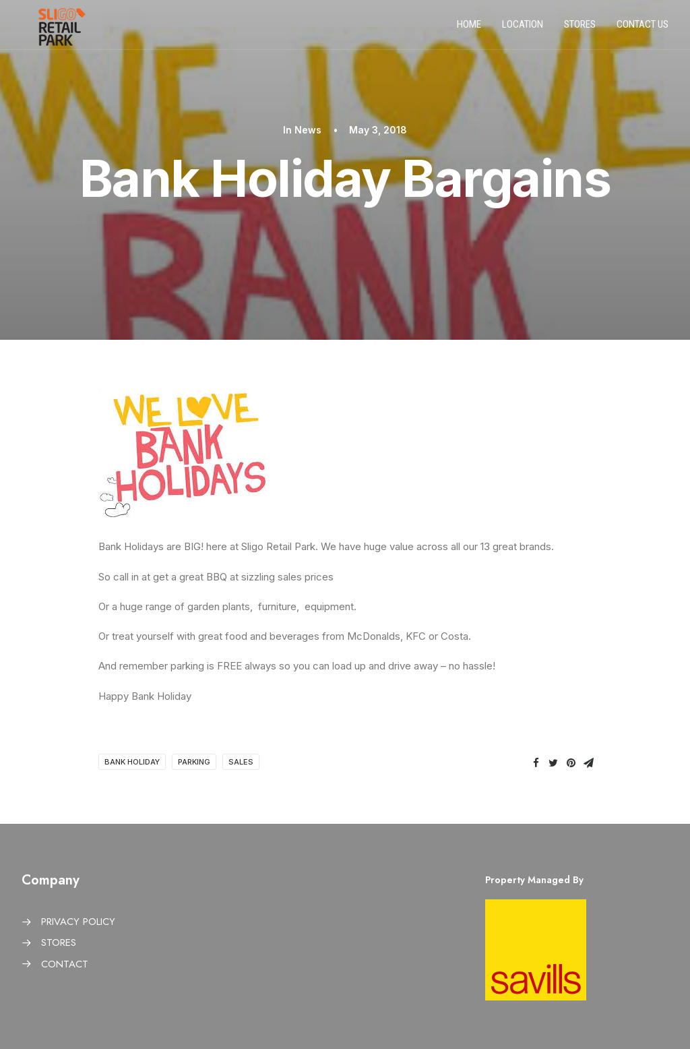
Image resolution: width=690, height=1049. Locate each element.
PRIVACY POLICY (78, 921)
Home (469, 29)
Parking (194, 762)
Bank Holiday (132, 762)
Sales (240, 762)
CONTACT (64, 964)
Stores (580, 29)
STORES (58, 942)
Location (522, 29)
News (307, 130)
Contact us (642, 29)
